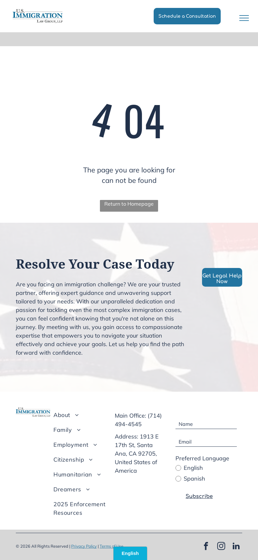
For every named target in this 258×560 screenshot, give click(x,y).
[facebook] (206, 547)
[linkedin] (236, 547)
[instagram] (221, 547)
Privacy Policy (84, 546)
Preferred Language (202, 458)
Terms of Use (111, 546)
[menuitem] (85, 415)
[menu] (244, 18)
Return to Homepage (129, 204)
